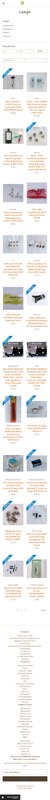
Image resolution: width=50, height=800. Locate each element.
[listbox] (18, 60)
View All (25, 734)
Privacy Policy (25, 643)
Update (40, 51)
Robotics (25, 702)
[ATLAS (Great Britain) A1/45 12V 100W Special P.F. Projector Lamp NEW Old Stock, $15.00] (37, 463)
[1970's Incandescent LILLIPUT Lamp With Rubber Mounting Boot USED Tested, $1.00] (37, 244)
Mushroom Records (25, 727)
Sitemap (25, 659)
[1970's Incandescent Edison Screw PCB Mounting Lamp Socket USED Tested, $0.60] (13, 193)
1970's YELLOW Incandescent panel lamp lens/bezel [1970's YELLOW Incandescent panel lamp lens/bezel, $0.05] (13, 318)
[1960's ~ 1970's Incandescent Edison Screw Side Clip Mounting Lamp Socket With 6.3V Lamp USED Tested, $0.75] (37, 136)
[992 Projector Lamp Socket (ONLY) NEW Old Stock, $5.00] (37, 409)
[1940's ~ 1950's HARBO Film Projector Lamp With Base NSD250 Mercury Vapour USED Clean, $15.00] (37, 82)
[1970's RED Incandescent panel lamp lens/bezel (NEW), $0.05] (37, 193)
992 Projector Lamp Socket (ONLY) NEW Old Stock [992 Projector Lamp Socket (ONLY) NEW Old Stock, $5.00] (36, 429)
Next (44, 610)
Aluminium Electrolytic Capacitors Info (25, 638)
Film (25, 681)
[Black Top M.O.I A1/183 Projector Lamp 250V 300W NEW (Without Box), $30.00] (13, 82)
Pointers (6, 33)
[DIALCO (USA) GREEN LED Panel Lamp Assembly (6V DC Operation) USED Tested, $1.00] (37, 514)
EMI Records (25, 711)
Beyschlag (25, 724)
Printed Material (25, 697)
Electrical (25, 676)
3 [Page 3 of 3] (25, 610)
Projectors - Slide (25, 671)
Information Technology (25, 684)
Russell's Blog (25, 654)
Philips (25, 729)
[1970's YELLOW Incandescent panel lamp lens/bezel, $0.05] (13, 298)
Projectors (7, 36)
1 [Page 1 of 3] (17, 610)
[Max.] (25, 51)
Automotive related (25, 666)
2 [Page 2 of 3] (21, 610)
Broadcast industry (25, 673)
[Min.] (10, 51)
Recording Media (25, 699)
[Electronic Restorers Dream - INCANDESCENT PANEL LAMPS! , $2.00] (37, 568)
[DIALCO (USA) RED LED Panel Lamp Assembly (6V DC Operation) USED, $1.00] (13, 568)
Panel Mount (8, 29)
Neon (25, 668)
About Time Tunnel (25, 636)
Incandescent (8, 25)
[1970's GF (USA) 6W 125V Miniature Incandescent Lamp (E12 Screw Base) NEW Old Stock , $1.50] (13, 244)
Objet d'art (25, 692)
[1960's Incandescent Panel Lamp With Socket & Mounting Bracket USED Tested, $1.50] (13, 136)
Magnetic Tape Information (25, 641)
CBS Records (25, 709)
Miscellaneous (25, 686)
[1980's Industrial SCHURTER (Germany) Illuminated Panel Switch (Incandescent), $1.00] (37, 298)
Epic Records (25, 714)
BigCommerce (29, 786)
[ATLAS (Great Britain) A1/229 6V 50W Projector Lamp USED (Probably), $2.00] (13, 463)
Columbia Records (25, 721)
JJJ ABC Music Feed (25, 656)
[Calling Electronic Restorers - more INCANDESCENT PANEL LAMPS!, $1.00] (13, 514)
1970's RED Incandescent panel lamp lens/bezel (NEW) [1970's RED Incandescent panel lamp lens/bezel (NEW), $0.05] (37, 213)
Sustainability (25, 649)
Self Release (25, 719)
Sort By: (7, 60)
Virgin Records (25, 716)
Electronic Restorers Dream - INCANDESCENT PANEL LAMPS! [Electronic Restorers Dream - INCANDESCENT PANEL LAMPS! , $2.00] (37, 592)
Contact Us (25, 651)
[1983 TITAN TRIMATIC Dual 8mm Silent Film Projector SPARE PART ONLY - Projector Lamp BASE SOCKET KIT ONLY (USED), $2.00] (37, 349)
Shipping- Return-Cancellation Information (25, 646)
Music (25, 689)
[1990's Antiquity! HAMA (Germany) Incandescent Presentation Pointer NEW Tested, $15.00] (13, 409)
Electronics (25, 679)
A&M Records (25, 732)
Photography (25, 694)
